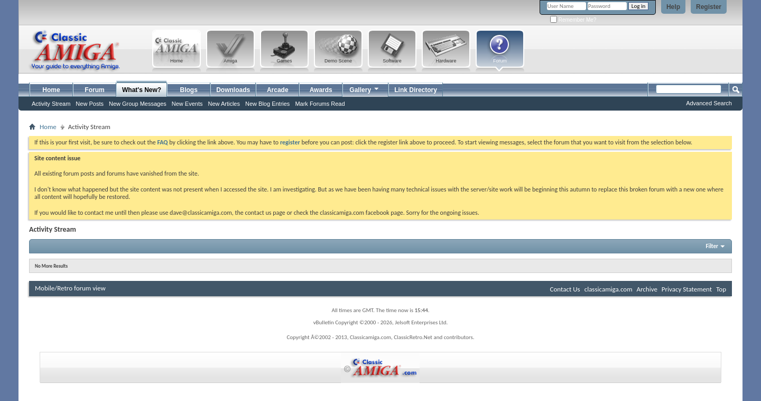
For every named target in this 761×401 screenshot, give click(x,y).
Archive (646, 289)
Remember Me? (573, 20)
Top (721, 289)
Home (51, 90)
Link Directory (415, 90)
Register (708, 7)
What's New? (141, 90)
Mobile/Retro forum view (70, 288)
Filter (712, 246)
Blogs (189, 90)
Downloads (233, 90)
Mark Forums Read (320, 104)
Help (673, 7)
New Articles (224, 104)
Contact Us (565, 289)
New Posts (90, 104)
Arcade (278, 90)
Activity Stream (51, 104)
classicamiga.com (608, 289)
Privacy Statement (687, 289)
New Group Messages (137, 104)
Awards (321, 90)
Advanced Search (709, 103)
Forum (94, 90)
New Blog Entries (267, 104)
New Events (187, 104)
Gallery (364, 88)
